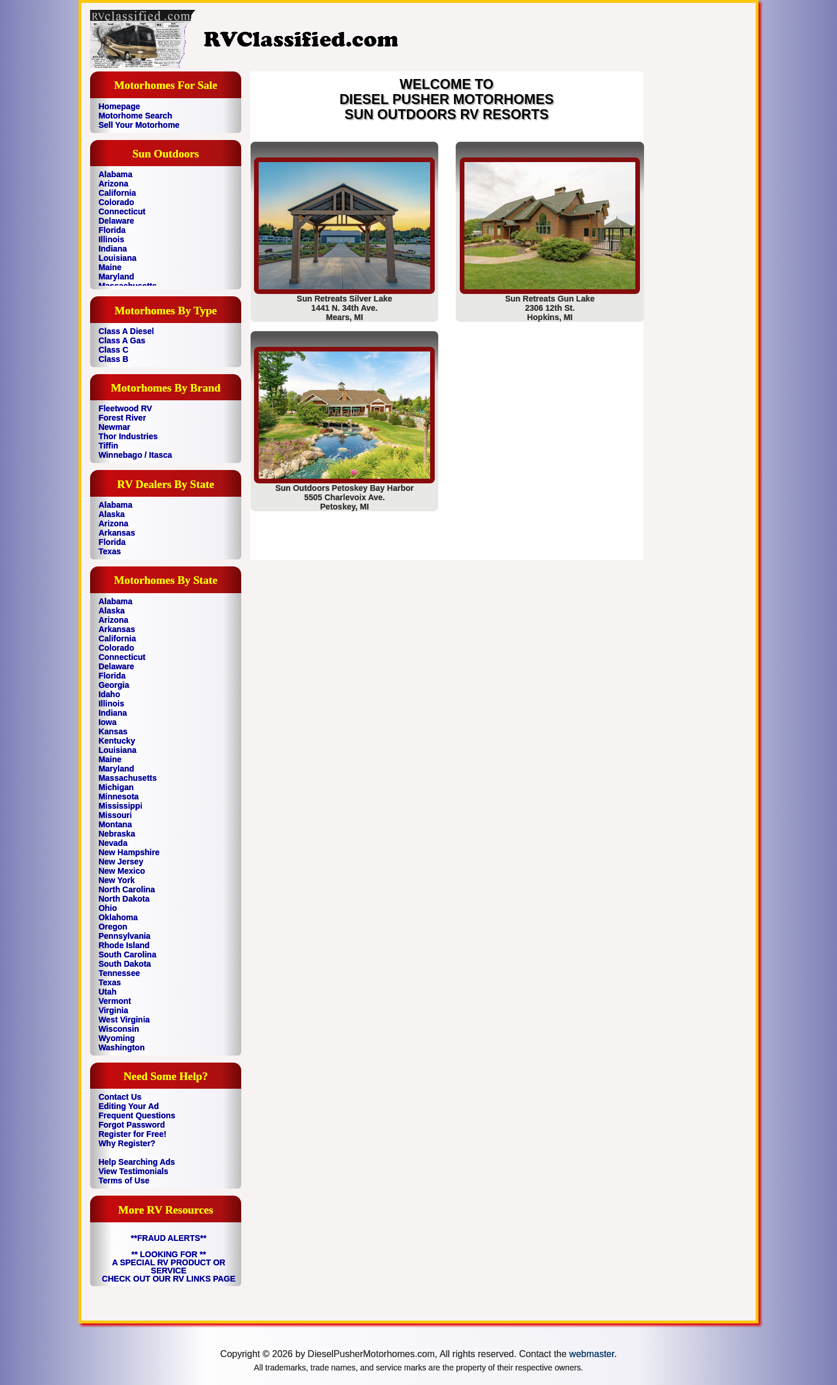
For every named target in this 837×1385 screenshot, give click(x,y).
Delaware (116, 220)
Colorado (116, 202)
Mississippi (120, 805)
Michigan (116, 787)
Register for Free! (132, 1134)
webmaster (591, 1354)
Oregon (112, 926)
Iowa (107, 722)
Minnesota (118, 796)
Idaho (109, 694)
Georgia (113, 685)
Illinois (111, 239)
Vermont (114, 1001)
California (117, 193)
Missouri (115, 815)
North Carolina (126, 889)
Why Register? (126, 1143)
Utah (107, 991)
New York (116, 880)
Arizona (113, 183)
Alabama (115, 174)
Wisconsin (118, 1029)
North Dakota (123, 898)
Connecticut (121, 211)
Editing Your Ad (128, 1106)
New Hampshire (128, 852)
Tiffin (108, 445)
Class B (113, 359)
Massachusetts (127, 778)
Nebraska (116, 833)
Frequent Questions (136, 1115)
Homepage (119, 106)
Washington (121, 1047)
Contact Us (119, 1096)
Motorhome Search (135, 115)
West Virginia (123, 1019)
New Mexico (121, 871)
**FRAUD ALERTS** (168, 1238)
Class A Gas (121, 340)
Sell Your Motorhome (139, 125)
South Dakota (124, 963)
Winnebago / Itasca (135, 455)
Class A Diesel (125, 331)
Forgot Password (131, 1124)
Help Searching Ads (136, 1162)
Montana (115, 824)
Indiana (112, 248)
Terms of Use (123, 1180)
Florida (112, 230)
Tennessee (119, 973)
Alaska (111, 514)
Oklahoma (118, 917)
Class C (113, 349)
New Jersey (120, 861)
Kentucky (116, 740)
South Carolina (127, 954)
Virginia (113, 1010)
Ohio (107, 908)
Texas (109, 551)
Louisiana (117, 258)
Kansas (112, 731)
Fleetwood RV (125, 408)
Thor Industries (128, 436)
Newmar (114, 427)
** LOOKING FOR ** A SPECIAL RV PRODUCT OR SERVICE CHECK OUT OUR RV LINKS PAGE (168, 1266)
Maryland (116, 276)
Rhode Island (123, 945)
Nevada (112, 843)
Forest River (122, 417)
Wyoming (116, 1038)
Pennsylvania (124, 936)
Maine (109, 267)
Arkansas (116, 532)
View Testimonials (133, 1171)
